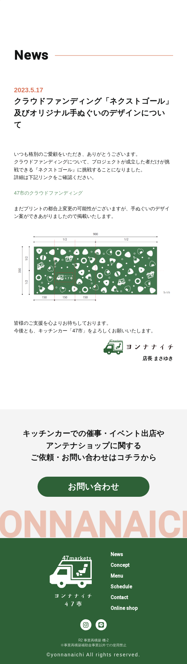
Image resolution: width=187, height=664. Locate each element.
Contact (119, 597)
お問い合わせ (93, 486)
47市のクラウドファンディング (48, 193)
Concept (120, 565)
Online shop (124, 608)
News (117, 554)
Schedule (121, 586)
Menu (117, 576)
